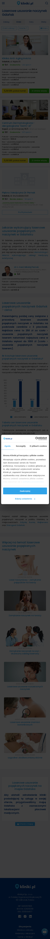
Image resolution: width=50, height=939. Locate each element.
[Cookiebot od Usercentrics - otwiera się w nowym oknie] (35, 438)
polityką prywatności (33, 482)
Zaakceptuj (25, 491)
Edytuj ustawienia (25, 499)
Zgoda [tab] (7, 446)
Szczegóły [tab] (21, 446)
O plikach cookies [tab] (38, 446)
